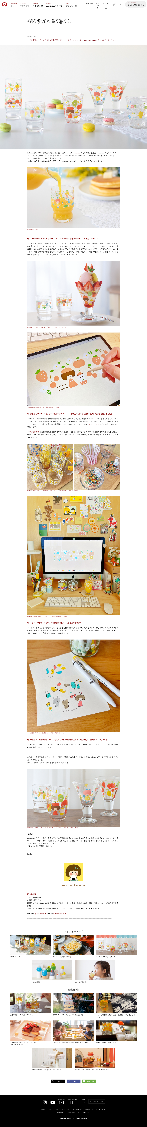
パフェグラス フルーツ (60, 327)
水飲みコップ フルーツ (47, 327)
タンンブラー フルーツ (47, 827)
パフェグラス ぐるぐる (60, 827)
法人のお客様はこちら (96, 1101)
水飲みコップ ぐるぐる (33, 229)
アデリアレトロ (93, 424)
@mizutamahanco (40, 913)
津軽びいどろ (34, 432)
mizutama (77, 153)
